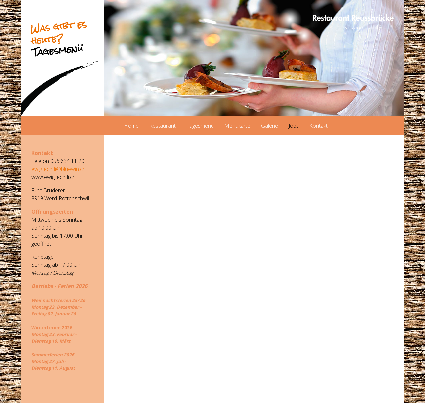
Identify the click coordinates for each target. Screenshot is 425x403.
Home (131, 125)
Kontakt (318, 125)
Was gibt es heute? (58, 38)
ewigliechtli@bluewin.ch (58, 169)
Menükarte (237, 125)
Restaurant (162, 125)
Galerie (269, 125)
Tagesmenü (200, 125)
